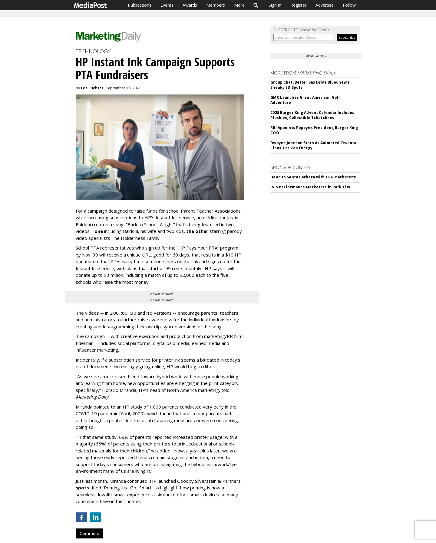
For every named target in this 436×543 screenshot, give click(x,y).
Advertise (324, 5)
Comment (89, 533)
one (98, 231)
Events (166, 5)
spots (82, 488)
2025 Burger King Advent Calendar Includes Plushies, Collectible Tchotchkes (312, 115)
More (239, 5)
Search (256, 5)
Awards (190, 5)
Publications (139, 5)
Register (298, 5)
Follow (349, 5)
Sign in (275, 5)
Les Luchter (92, 88)
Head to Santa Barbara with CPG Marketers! (313, 177)
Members (215, 5)
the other (197, 231)
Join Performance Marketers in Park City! (311, 187)
